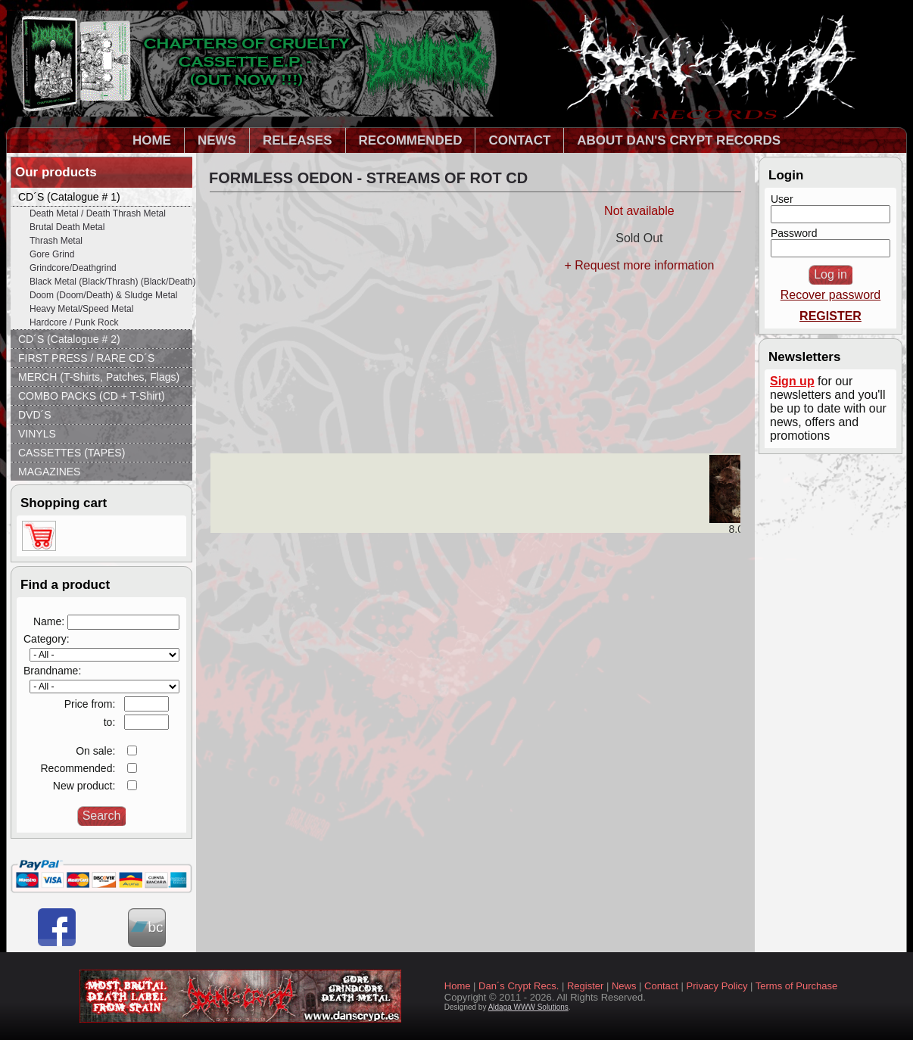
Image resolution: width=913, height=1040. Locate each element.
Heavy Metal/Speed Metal (81, 309)
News (624, 986)
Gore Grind (52, 254)
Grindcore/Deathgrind (73, 268)
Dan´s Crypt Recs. (518, 986)
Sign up (792, 381)
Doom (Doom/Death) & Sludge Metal (103, 295)
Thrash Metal (56, 240)
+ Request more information (639, 265)
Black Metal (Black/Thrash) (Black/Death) (111, 281)
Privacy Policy (717, 986)
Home (457, 986)
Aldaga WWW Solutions (528, 1007)
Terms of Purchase (796, 986)
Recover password (831, 294)
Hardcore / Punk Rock (74, 322)
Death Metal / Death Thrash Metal (98, 213)
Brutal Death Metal (67, 227)
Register (585, 986)
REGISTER (830, 316)
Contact (661, 986)
